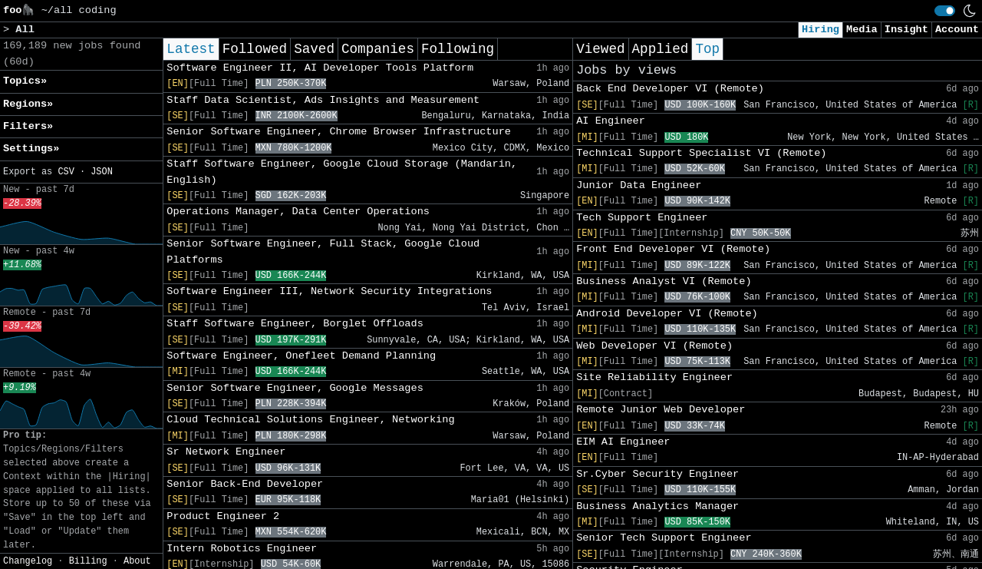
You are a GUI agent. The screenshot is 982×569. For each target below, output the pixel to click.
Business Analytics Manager (657, 506)
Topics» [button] (25, 81)
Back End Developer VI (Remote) (670, 88)
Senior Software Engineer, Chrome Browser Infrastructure (338, 131)
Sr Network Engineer (225, 452)
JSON (102, 172)
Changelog (27, 561)
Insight (906, 29)
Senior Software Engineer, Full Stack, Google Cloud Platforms (322, 251)
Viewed (600, 49)
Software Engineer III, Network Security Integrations (329, 291)
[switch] (944, 10)
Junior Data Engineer (638, 185)
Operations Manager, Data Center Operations (298, 211)
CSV (66, 172)
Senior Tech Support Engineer (663, 538)
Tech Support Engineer (641, 217)
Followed (254, 49)
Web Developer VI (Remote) (654, 346)
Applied (660, 49)
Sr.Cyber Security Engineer (657, 474)
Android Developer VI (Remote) (667, 313)
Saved (314, 49)
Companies (377, 49)
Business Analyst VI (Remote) (663, 281)
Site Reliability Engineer (654, 377)
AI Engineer (610, 121)
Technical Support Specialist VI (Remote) (701, 153)
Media (862, 29)
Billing (88, 561)
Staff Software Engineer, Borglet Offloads (294, 323)
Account (957, 29)
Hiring (820, 29)
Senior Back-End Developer (244, 484)
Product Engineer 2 (222, 516)
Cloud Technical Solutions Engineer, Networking (310, 419)
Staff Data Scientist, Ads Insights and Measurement (322, 100)
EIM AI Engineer (623, 442)
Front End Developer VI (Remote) (673, 249)
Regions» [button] (28, 104)
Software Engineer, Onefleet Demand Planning (301, 356)
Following (457, 49)
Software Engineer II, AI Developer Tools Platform (319, 68)
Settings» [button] (31, 148)
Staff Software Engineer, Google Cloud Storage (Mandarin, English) (341, 171)
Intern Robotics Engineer (241, 548)
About (137, 561)
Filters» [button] (28, 126)
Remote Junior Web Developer (660, 409)
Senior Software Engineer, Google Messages (294, 388)
